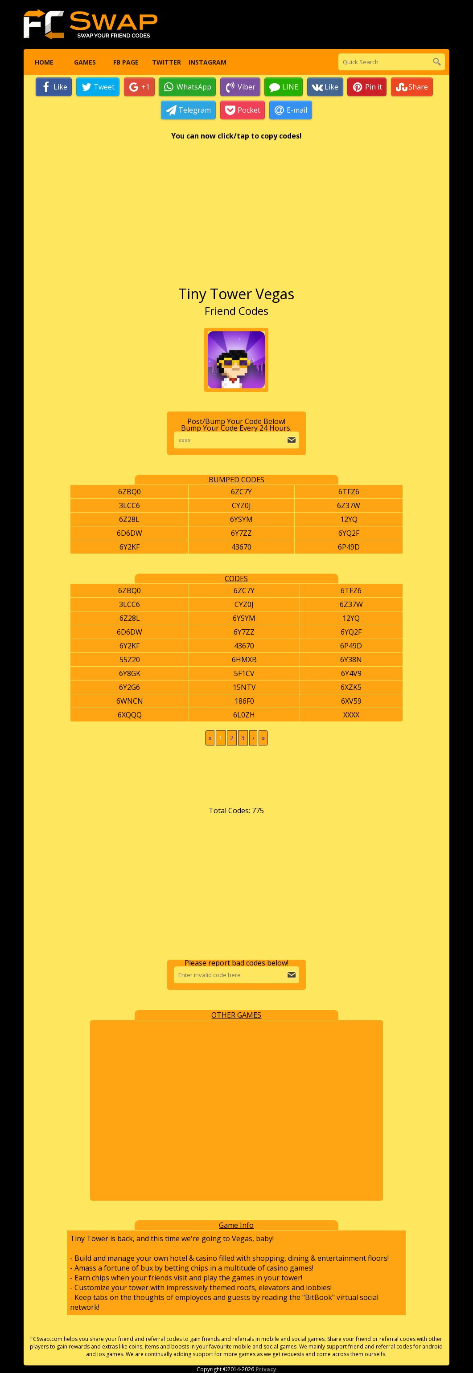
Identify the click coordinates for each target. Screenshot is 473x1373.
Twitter (166, 62)
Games (85, 62)
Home (43, 62)
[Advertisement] (237, 217)
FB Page (125, 62)
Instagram (207, 62)
